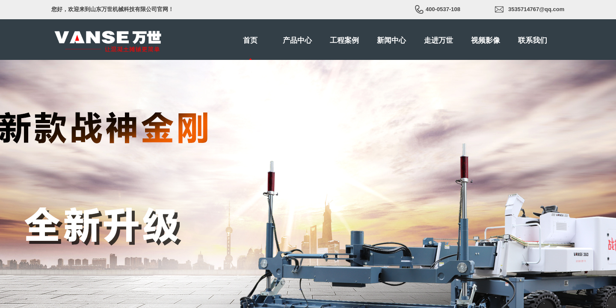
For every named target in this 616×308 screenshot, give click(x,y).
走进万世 (438, 40)
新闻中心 (391, 40)
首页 (250, 40)
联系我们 (532, 40)
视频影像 (485, 40)
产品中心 (297, 40)
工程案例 (344, 40)
